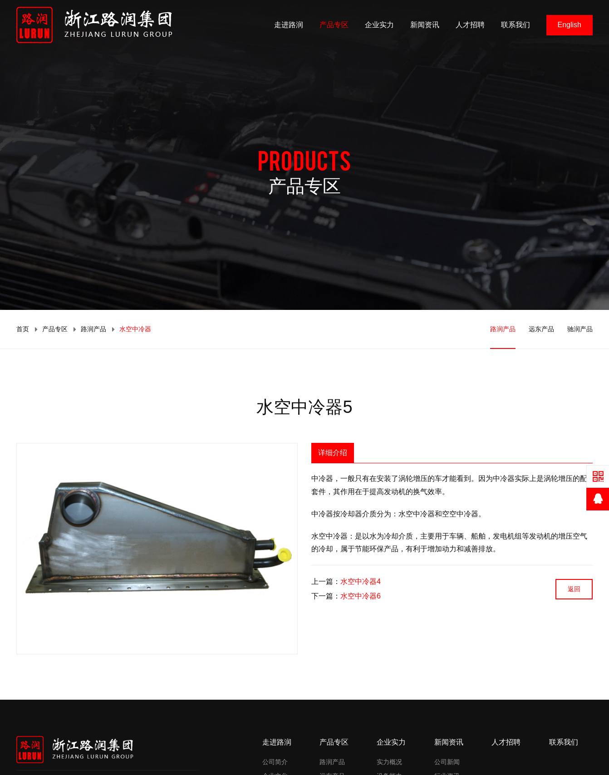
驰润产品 (580, 329)
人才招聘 (470, 25)
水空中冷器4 (360, 581)
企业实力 (379, 25)
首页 (22, 329)
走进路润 (288, 25)
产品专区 (334, 25)
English (569, 25)
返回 (574, 589)
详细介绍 (332, 452)
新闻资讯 (424, 25)
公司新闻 (447, 761)
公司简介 (275, 761)
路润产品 (93, 329)
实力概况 (389, 761)
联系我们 (515, 25)
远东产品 (541, 329)
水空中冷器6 (360, 596)
